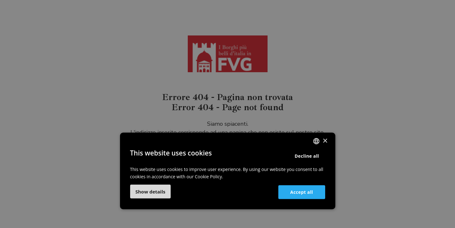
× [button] (325, 140)
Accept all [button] (301, 192)
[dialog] (227, 114)
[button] (150, 191)
